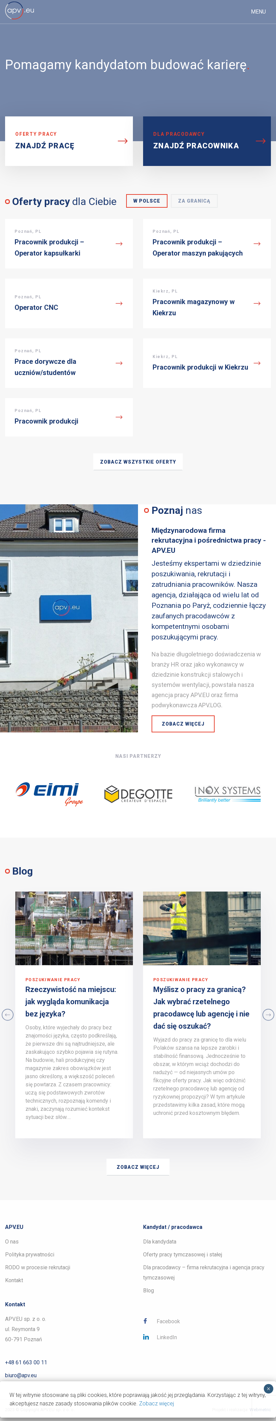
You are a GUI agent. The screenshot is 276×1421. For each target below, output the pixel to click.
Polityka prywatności (29, 1254)
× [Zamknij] (268, 1388)
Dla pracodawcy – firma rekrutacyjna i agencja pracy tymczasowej (203, 1272)
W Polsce (146, 201)
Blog (148, 1290)
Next (268, 1015)
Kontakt (14, 1280)
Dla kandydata (159, 1241)
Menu (258, 11)
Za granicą (194, 201)
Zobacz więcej (183, 724)
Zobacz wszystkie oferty (138, 462)
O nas (12, 1241)
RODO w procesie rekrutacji (37, 1267)
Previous (8, 1015)
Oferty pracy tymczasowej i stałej (182, 1254)
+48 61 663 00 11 (26, 1362)
